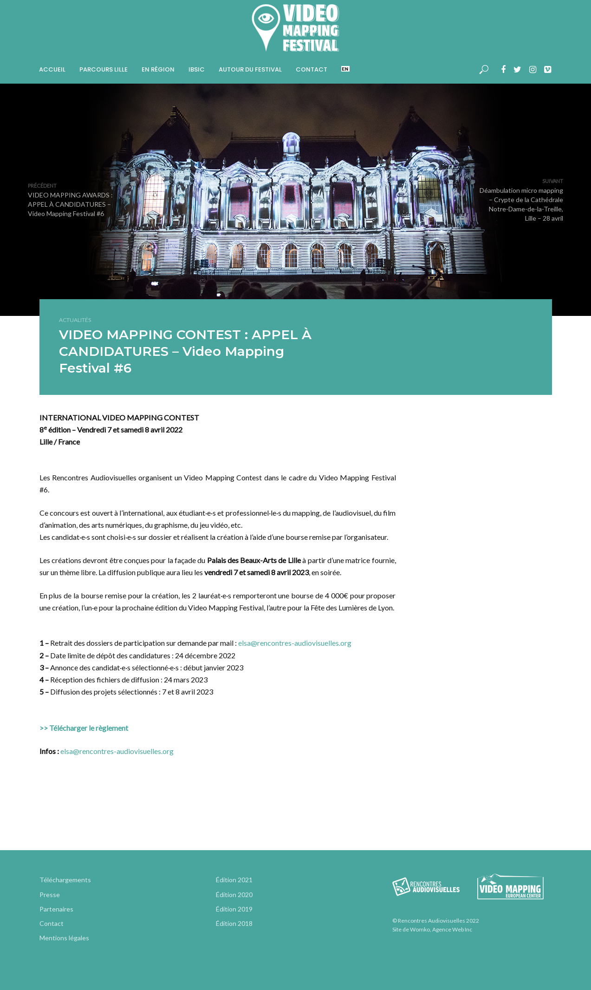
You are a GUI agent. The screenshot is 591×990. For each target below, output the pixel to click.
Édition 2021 (234, 880)
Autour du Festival (250, 69)
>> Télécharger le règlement (83, 727)
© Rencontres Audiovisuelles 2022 (435, 920)
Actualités (75, 319)
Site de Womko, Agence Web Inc (432, 929)
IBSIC (196, 69)
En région (158, 69)
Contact (311, 69)
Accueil (52, 69)
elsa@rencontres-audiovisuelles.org (294, 642)
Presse (49, 894)
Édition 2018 (234, 923)
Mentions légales (64, 938)
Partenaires (56, 909)
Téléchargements (65, 880)
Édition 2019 (234, 909)
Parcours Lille (103, 69)
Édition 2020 (234, 894)
